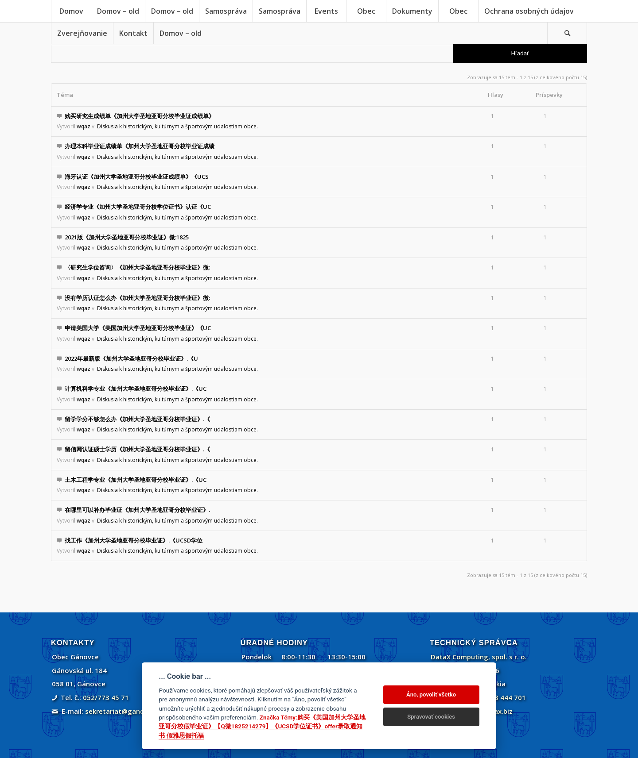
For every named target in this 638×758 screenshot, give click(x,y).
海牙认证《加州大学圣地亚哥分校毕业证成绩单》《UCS (137, 177)
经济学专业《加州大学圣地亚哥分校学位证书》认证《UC (138, 207)
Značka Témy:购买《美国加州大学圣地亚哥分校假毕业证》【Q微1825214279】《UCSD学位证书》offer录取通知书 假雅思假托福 (262, 726)
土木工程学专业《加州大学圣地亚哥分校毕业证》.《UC (135, 480)
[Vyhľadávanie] (567, 33)
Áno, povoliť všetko (431, 694)
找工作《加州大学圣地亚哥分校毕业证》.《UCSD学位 (133, 540)
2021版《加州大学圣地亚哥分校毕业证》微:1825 (127, 237)
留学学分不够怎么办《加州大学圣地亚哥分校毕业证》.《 (137, 419)
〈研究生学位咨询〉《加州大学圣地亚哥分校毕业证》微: (137, 267)
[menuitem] (71, 11)
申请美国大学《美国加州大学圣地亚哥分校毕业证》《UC (138, 328)
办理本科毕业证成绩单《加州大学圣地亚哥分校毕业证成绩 (139, 146)
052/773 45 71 (106, 697)
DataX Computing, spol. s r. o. (479, 656)
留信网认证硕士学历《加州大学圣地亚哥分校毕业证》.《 (137, 449)
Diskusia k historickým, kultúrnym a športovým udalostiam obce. (177, 126)
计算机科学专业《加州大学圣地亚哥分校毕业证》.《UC (135, 388)
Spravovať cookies (431, 716)
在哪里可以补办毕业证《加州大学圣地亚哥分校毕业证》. (137, 510)
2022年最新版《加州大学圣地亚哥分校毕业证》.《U (131, 358)
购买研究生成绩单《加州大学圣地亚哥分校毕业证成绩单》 (139, 116)
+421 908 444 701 (497, 697)
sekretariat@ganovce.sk (124, 711)
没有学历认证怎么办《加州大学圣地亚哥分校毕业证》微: (137, 298)
